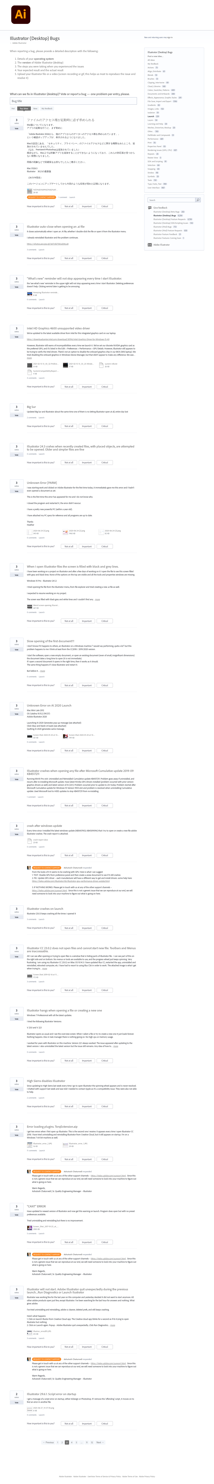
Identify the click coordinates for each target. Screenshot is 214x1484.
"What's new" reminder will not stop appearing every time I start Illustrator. (74, 278)
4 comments (31, 378)
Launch (72, 197)
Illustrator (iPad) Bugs (162, 226)
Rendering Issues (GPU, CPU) (160, 150)
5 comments (31, 1233)
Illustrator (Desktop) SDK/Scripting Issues (171, 223)
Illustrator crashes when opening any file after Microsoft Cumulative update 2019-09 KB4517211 (80, 772)
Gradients (152, 105)
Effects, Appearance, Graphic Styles (162, 97)
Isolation (151, 112)
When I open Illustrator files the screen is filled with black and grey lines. (73, 566)
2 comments (31, 417)
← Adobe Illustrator (18, 43)
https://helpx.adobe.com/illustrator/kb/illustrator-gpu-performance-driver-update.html (71, 881)
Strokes (151, 172)
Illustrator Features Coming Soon (167, 238)
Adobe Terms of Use (130, 1476)
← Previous (48, 1442)
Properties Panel (154, 146)
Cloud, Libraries (154, 86)
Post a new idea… (155, 56)
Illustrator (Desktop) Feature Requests (169, 219)
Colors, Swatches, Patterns (158, 90)
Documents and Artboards (159, 93)
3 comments (31, 249)
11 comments (32, 1150)
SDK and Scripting (155, 161)
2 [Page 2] (62, 1442)
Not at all (71, 207)
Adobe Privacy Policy (147, 1476)
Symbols (151, 176)
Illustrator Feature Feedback (165, 234)
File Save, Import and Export (159, 101)
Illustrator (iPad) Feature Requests (168, 230)
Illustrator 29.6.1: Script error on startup (51, 1394)
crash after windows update (44, 826)
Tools (150, 180)
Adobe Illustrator (161, 244)
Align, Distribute (154, 71)
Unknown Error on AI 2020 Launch (49, 705)
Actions (151, 67)
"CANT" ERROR (36, 1206)
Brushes (151, 78)
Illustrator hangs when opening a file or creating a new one (64, 1010)
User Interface (154, 187)
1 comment (62, 197)
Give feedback (160, 207)
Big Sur (31, 407)
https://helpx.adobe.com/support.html (49, 890)
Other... (150, 131)
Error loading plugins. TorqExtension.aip (52, 1127)
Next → (100, 1442)
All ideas (151, 60)
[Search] (198, 200)
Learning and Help (155, 124)
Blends (150, 75)
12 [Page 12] (92, 1442)
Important (88, 207)
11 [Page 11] (86, 1442)
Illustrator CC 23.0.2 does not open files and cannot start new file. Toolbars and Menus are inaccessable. (81, 949)
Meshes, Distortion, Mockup (159, 127)
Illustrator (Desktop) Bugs (164, 215)
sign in (170, 37)
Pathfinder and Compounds (159, 135)
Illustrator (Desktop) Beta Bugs (166, 211)
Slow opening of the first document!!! (50, 641)
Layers (150, 120)
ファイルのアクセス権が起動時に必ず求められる (60, 120)
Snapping (151, 169)
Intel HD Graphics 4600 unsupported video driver (58, 328)
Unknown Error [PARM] (42, 483)
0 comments (31, 299)
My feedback (47, 108)
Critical (107, 207)
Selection (151, 165)
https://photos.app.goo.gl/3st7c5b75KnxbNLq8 (48, 243)
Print (150, 142)
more (29, 358)
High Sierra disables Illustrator (46, 1081)
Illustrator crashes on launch (45, 909)
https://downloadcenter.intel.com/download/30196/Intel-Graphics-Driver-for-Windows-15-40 (68, 339)
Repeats (151, 154)
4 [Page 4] (71, 1442)
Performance (153, 139)
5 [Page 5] (76, 1442)
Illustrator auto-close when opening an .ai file (56, 227)
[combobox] (172, 200)
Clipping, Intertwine (156, 82)
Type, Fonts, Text (154, 184)
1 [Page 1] (57, 1442)
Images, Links (153, 109)
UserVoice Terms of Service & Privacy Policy (104, 1476)
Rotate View (153, 157)
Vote (16, 128)
